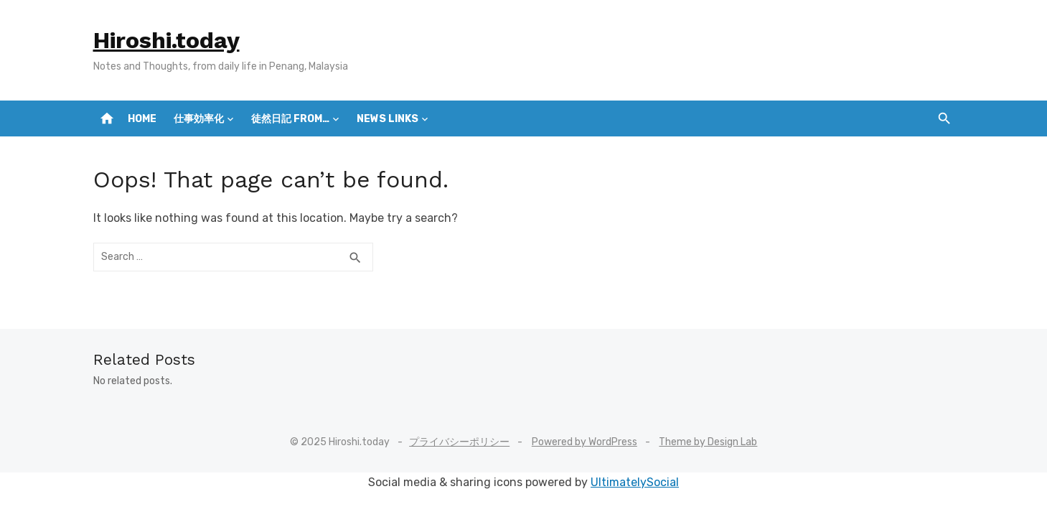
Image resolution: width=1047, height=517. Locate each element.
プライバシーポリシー (459, 442)
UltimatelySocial (635, 482)
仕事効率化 (199, 119)
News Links (387, 119)
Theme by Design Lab (708, 442)
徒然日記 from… (290, 119)
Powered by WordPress (584, 442)
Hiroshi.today (166, 40)
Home (142, 119)
